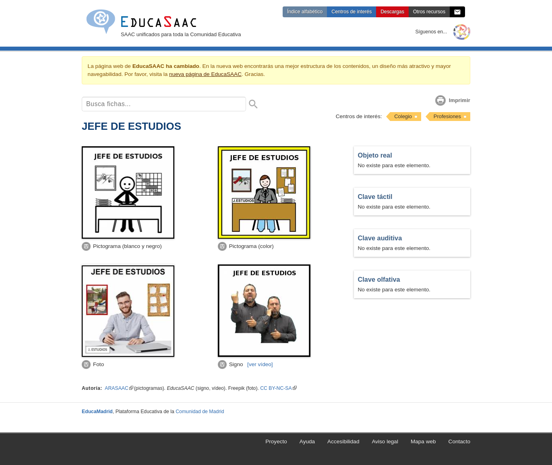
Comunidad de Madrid (200, 411)
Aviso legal (385, 441)
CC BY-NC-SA (278, 388)
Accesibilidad (343, 441)
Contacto (459, 441)
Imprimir (459, 100)
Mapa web (423, 441)
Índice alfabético (305, 11)
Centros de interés (351, 11)
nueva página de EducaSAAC (205, 74)
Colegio (403, 116)
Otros (429, 11)
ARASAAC (119, 388)
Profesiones (447, 116)
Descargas (392, 11)
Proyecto (276, 441)
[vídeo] (260, 364)
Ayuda (307, 441)
